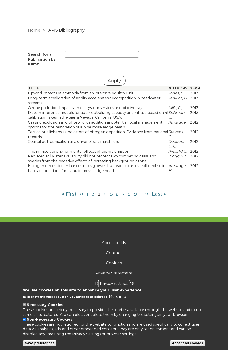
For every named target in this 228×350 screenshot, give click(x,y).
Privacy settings (114, 283)
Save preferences (40, 343)
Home (34, 30)
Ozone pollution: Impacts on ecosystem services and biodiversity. (85, 108)
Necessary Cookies (45, 305)
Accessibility (114, 242)
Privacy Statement (114, 273)
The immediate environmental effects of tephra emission (78, 151)
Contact (114, 252)
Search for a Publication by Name (42, 59)
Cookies (114, 263)
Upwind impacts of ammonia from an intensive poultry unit (81, 93)
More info (117, 296)
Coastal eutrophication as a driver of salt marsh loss (73, 141)
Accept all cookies (187, 343)
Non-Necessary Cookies (49, 319)
